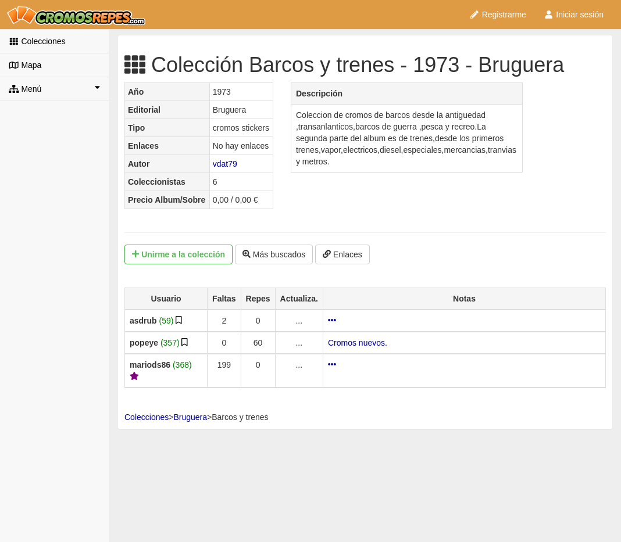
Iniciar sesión (574, 14)
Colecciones (37, 41)
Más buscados (273, 254)
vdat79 (225, 163)
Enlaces (342, 254)
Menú (54, 88)
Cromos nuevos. (357, 342)
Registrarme (497, 14)
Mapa (25, 65)
